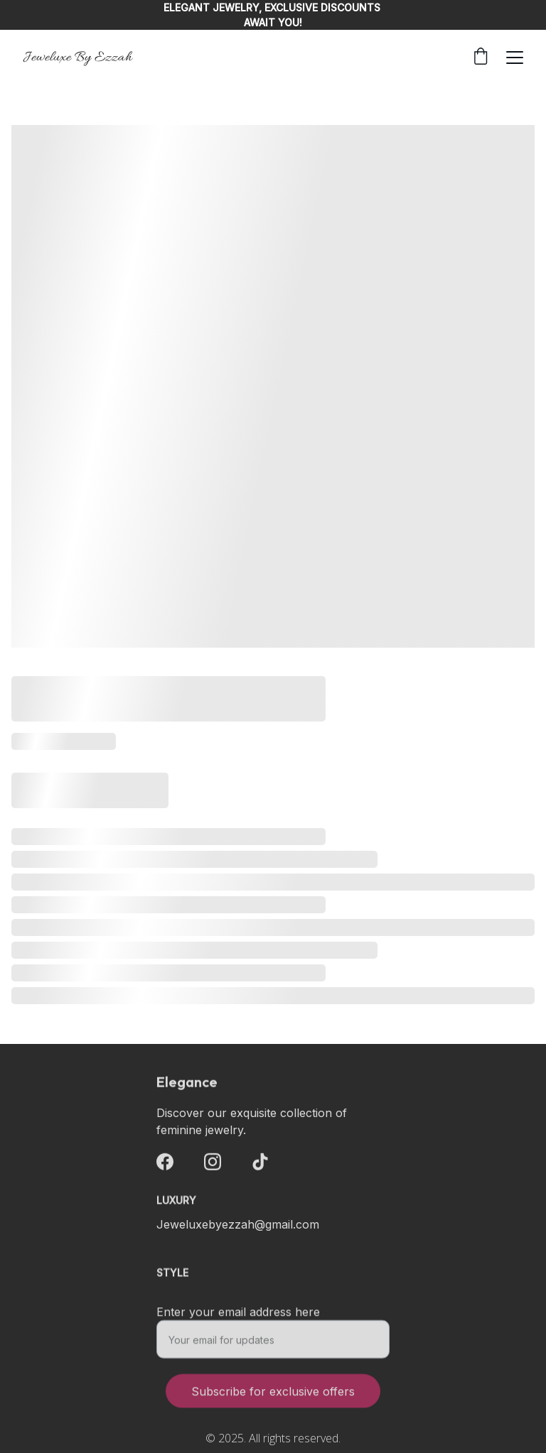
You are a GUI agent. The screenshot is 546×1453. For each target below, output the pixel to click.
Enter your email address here (238, 1319)
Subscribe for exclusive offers (273, 1398)
